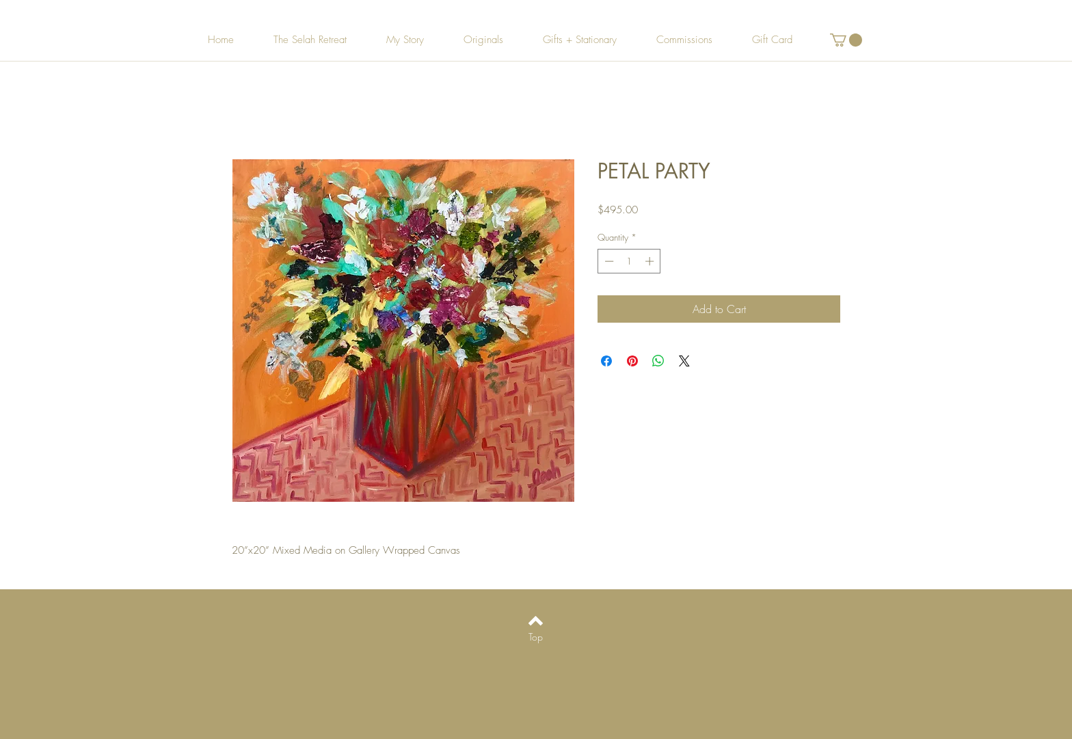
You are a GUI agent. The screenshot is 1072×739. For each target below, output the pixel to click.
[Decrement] (608, 261)
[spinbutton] (629, 261)
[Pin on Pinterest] (632, 361)
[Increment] (651, 261)
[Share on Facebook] (606, 361)
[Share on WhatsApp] (658, 361)
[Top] (536, 637)
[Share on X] (684, 361)
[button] (846, 39)
